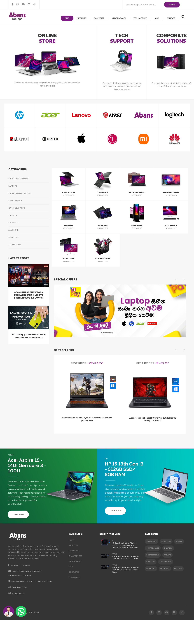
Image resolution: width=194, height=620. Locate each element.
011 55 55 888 (25, 565)
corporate (74, 551)
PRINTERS (150, 562)
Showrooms (74, 577)
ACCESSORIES (166, 562)
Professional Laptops (19, 193)
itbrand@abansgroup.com (19, 576)
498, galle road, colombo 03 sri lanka (36, 581)
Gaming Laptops (16, 208)
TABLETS (167, 555)
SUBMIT (172, 4)
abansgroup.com (19, 587)
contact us (74, 572)
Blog (161, 17)
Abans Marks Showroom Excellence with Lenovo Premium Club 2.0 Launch (28, 295)
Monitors (13, 237)
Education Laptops (18, 179)
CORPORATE (151, 541)
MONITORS (151, 568)
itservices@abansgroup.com (30, 571)
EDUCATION (166, 541)
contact (173, 17)
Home (80, 17)
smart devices (75, 556)
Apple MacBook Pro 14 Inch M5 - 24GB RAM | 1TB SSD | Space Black (125, 570)
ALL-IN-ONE (165, 568)
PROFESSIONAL (152, 555)
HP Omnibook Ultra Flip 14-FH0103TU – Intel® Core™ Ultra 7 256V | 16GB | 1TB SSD (125, 545)
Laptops (12, 186)
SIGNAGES (168, 548)
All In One (13, 230)
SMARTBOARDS (152, 548)
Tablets (12, 215)
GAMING (179, 541)
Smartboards (15, 201)
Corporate (109, 17)
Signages (13, 223)
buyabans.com (18, 593)
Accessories (14, 245)
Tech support (146, 17)
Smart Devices (127, 17)
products (93, 17)
